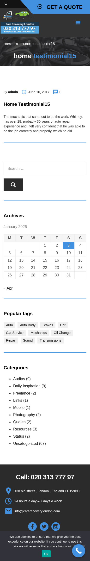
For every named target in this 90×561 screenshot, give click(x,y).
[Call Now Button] (78, 550)
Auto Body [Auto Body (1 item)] (28, 325)
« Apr (8, 288)
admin (13, 92)
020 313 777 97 (52, 477)
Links (17, 400)
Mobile (18, 408)
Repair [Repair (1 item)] (11, 340)
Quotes (19, 422)
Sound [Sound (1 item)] (28, 340)
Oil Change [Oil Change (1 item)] (62, 333)
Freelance (21, 393)
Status (18, 436)
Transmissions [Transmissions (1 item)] (50, 340)
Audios (19, 379)
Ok (46, 554)
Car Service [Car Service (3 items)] (15, 333)
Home (8, 44)
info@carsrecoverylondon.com (37, 511)
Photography (24, 415)
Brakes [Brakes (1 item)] (47, 325)
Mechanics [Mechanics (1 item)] (39, 333)
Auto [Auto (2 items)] (9, 325)
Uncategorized (25, 443)
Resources (22, 429)
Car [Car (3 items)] (63, 325)
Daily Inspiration (27, 386)
